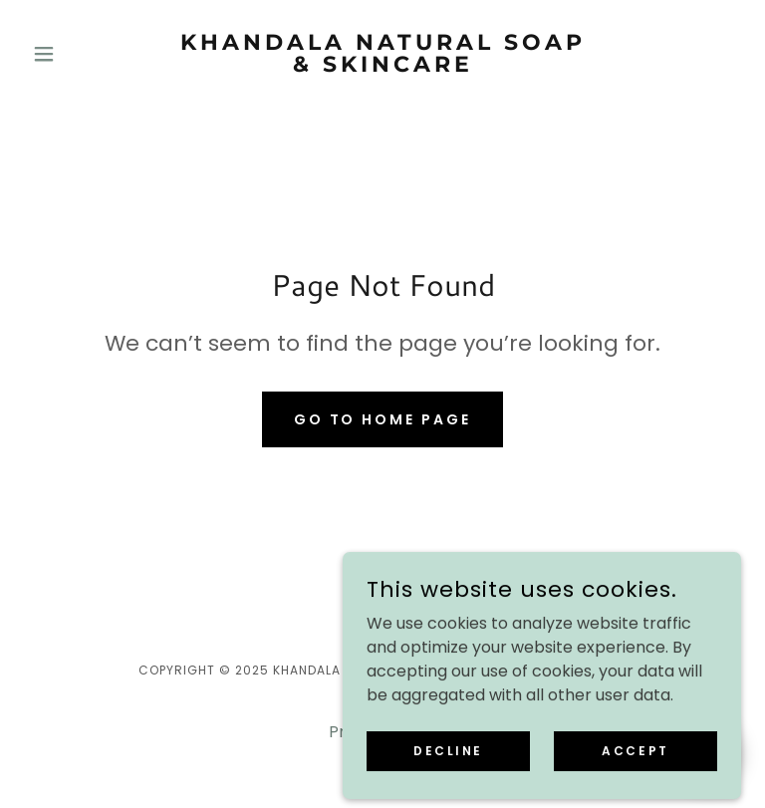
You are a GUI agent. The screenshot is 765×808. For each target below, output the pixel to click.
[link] (382, 66)
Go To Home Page (383, 419)
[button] (77, 54)
